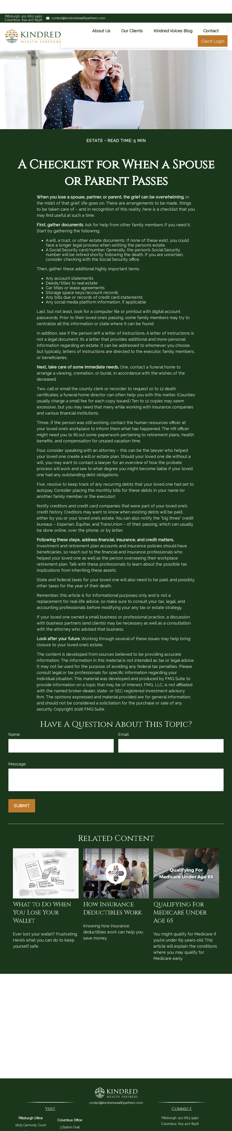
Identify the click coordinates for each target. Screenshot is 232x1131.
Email (123, 720)
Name (14, 720)
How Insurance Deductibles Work (112, 895)
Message (17, 750)
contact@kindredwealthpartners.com (75, 4)
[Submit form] (21, 792)
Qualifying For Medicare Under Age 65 (180, 899)
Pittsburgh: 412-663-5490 (23, 3)
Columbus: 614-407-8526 (23, 6)
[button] (101, 17)
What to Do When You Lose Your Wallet (42, 899)
